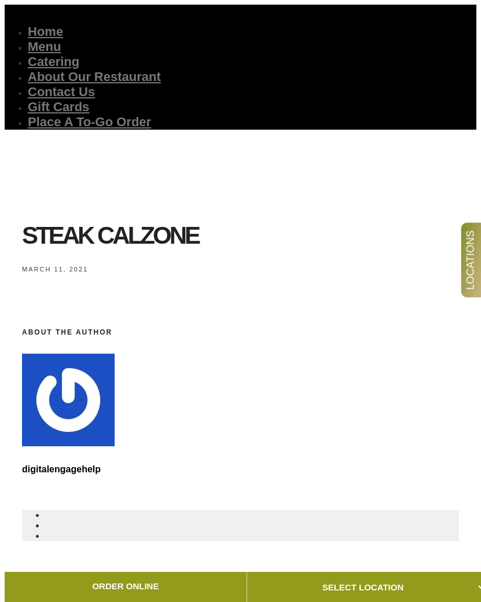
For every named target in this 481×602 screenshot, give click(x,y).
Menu (44, 46)
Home (45, 31)
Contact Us (61, 92)
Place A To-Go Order (89, 122)
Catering (53, 61)
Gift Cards (58, 107)
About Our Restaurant (94, 76)
